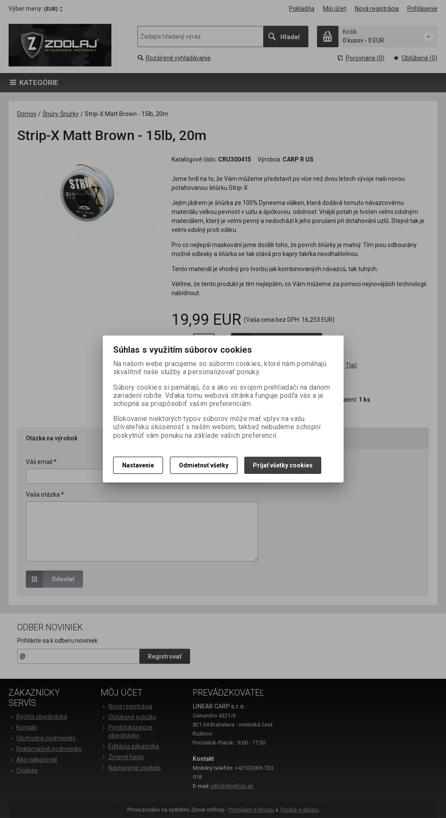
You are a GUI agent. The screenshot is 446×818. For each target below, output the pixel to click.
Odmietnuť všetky (203, 465)
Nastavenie (138, 465)
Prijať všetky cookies (283, 465)
